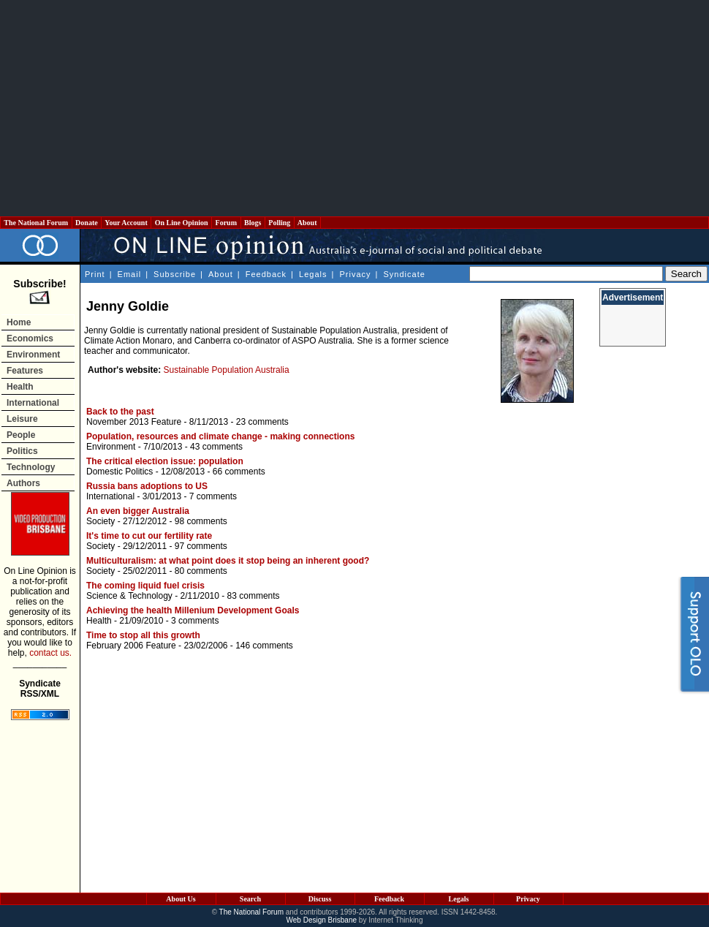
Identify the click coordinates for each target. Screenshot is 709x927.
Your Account (126, 223)
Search (250, 899)
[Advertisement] (355, 108)
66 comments (239, 471)
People (21, 435)
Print (95, 274)
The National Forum (36, 223)
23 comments (262, 422)
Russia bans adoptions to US (147, 486)
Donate (87, 223)
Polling (279, 223)
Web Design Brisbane (322, 920)
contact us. (50, 653)
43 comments (216, 447)
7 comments (213, 496)
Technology (31, 467)
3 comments (195, 621)
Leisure (22, 419)
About (307, 223)
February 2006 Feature (131, 645)
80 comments (201, 571)
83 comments (253, 596)
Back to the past (120, 411)
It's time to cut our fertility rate (149, 536)
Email (130, 274)
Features (25, 371)
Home (19, 322)
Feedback (266, 274)
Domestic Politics (119, 471)
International (33, 403)
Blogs (253, 223)
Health (20, 387)
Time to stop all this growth (143, 635)
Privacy (355, 274)
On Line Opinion (181, 223)
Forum (225, 223)
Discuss (320, 899)
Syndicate (404, 274)
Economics (30, 338)
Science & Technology (129, 596)
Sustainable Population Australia (226, 370)
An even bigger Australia (137, 511)
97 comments (201, 546)
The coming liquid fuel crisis (145, 585)
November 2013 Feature (133, 422)
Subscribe (174, 274)
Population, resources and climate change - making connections (220, 436)
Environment (33, 354)
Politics (22, 451)
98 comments (201, 521)
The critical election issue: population (164, 461)
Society (100, 521)
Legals (313, 274)
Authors (23, 483)
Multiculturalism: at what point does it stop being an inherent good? (227, 561)
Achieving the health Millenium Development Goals (192, 610)
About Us (180, 899)
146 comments (264, 645)
